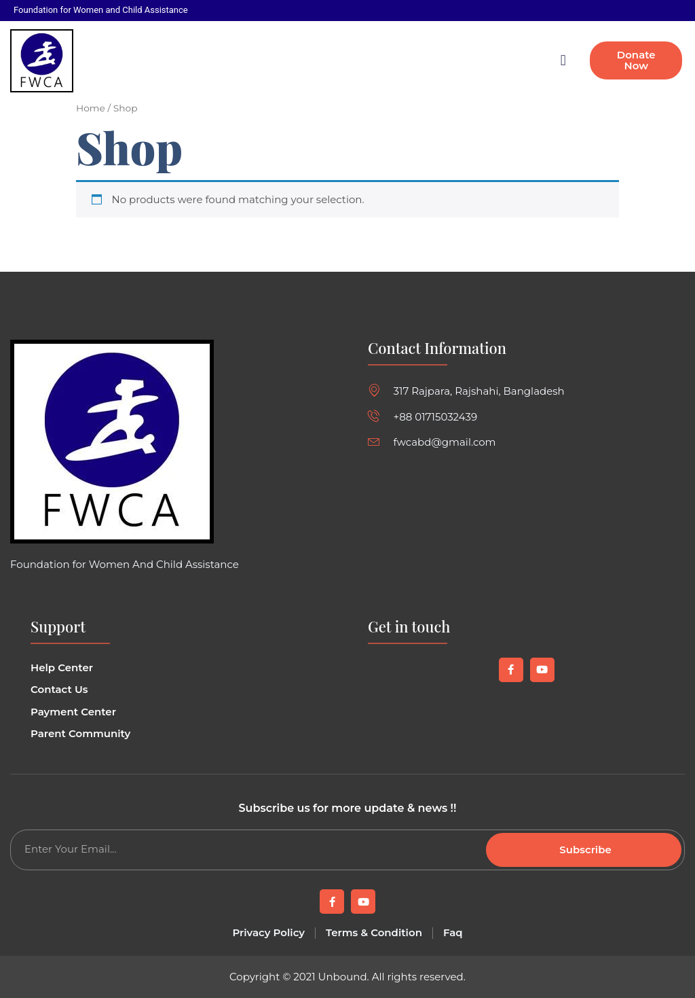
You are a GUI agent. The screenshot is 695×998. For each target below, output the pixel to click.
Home (90, 108)
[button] (563, 61)
